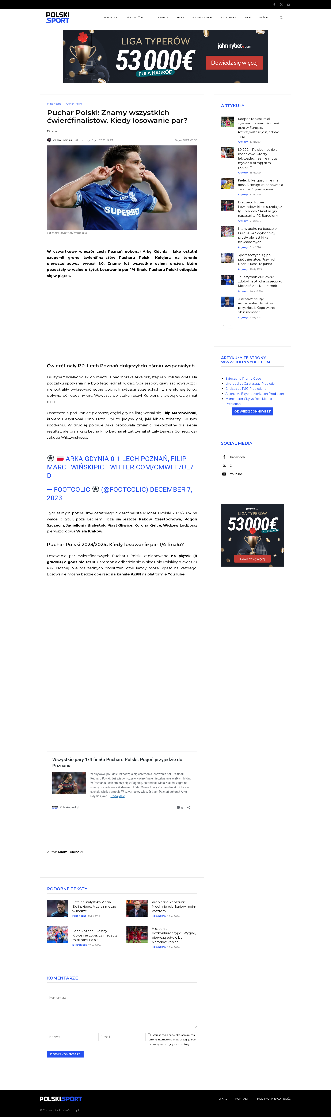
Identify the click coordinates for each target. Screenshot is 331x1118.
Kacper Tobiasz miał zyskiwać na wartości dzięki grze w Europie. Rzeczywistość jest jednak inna (259, 128)
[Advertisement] (122, 319)
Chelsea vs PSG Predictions (245, 389)
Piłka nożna (54, 103)
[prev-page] (223, 326)
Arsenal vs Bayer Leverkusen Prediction (254, 394)
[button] (281, 17)
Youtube (236, 475)
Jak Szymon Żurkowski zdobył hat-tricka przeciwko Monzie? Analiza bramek (260, 281)
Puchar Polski (73, 103)
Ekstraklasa (79, 945)
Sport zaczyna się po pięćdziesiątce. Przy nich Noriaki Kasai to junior (257, 259)
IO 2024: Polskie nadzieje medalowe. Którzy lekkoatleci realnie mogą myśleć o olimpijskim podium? (258, 159)
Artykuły (243, 142)
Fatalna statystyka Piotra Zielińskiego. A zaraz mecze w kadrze (94, 906)
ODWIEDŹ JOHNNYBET (252, 412)
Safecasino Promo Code (243, 379)
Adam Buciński (62, 140)
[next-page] (230, 326)
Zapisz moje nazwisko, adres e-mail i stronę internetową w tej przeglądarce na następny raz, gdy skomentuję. (172, 1040)
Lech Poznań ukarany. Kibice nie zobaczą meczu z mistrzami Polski (94, 935)
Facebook (237, 458)
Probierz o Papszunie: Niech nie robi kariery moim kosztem (174, 906)
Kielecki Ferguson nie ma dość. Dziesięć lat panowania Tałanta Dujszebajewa (260, 185)
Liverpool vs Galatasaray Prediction (251, 384)
